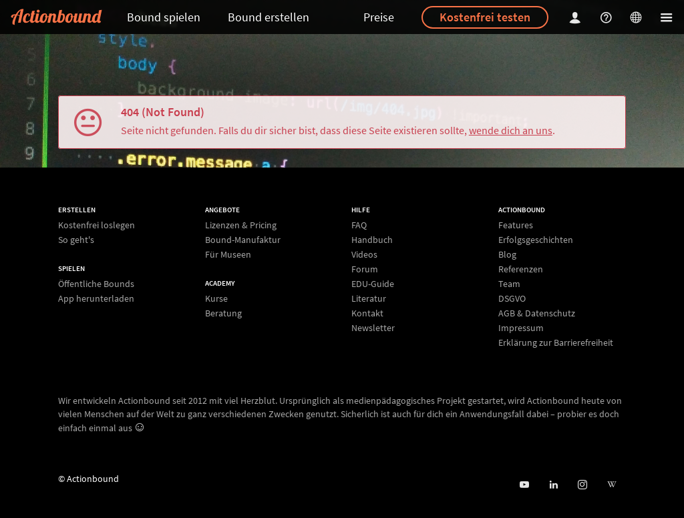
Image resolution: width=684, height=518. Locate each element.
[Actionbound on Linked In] (553, 485)
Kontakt (367, 313)
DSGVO (512, 298)
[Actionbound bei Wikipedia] (611, 485)
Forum (364, 269)
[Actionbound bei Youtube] (524, 485)
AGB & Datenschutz (536, 313)
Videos (364, 254)
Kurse (216, 298)
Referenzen (520, 269)
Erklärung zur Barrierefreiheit (555, 342)
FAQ (359, 225)
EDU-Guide (372, 284)
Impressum (521, 328)
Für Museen (228, 254)
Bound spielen (163, 17)
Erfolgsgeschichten (535, 240)
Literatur (368, 298)
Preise (378, 17)
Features (515, 225)
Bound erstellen (268, 17)
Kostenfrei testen (485, 17)
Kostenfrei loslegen (96, 225)
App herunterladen (96, 298)
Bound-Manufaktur (243, 240)
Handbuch (372, 240)
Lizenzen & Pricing (241, 225)
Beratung (223, 312)
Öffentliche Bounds (96, 284)
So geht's (76, 239)
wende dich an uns (510, 130)
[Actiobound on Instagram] (582, 485)
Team (509, 284)
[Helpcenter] (607, 17)
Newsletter (373, 327)
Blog (507, 254)
